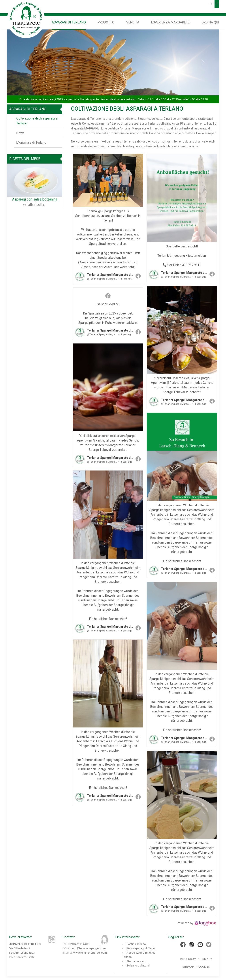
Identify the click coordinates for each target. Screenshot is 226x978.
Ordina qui (210, 22)
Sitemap (188, 966)
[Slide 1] (109, 89)
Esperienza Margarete (170, 22)
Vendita (132, 22)
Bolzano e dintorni (138, 965)
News (20, 133)
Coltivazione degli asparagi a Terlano (37, 120)
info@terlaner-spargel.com (89, 948)
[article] (108, 219)
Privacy (206, 959)
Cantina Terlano (136, 944)
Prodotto (106, 22)
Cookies (204, 966)
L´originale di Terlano (31, 143)
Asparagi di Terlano (69, 22)
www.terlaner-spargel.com (90, 952)
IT (217, 4)
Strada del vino (135, 961)
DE (211, 4)
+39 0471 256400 (78, 944)
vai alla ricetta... (34, 205)
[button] (108, 219)
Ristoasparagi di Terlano (141, 948)
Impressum (188, 959)
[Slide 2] (117, 89)
